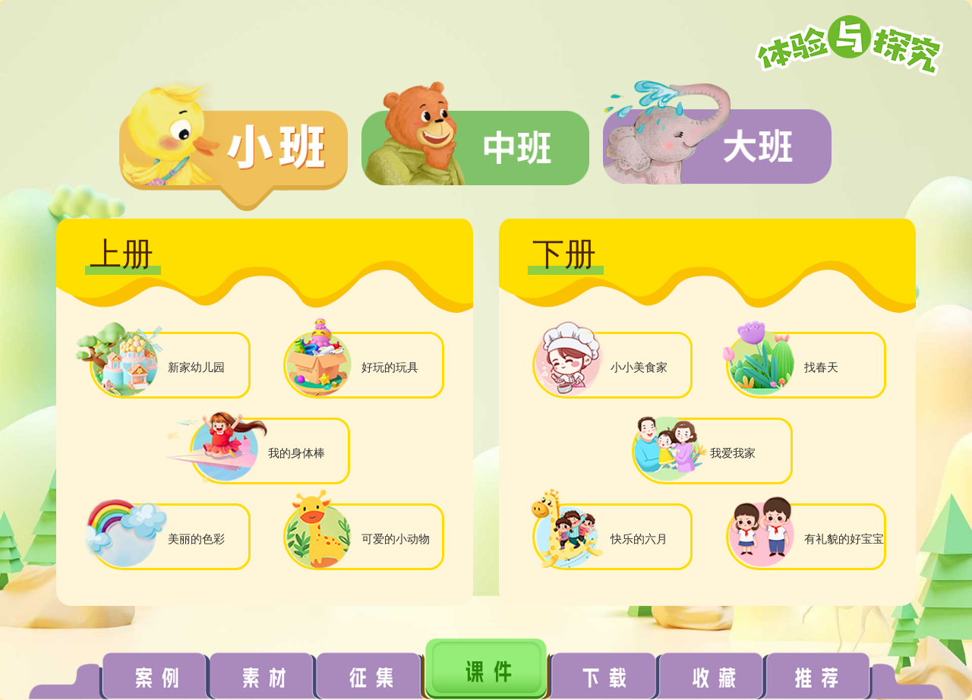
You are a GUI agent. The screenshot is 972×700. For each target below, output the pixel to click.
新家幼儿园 (196, 367)
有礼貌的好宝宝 (844, 538)
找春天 (821, 367)
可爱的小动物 (395, 538)
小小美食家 (639, 367)
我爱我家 (733, 452)
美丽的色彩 (196, 538)
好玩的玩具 (389, 367)
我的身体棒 (296, 452)
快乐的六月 (639, 538)
